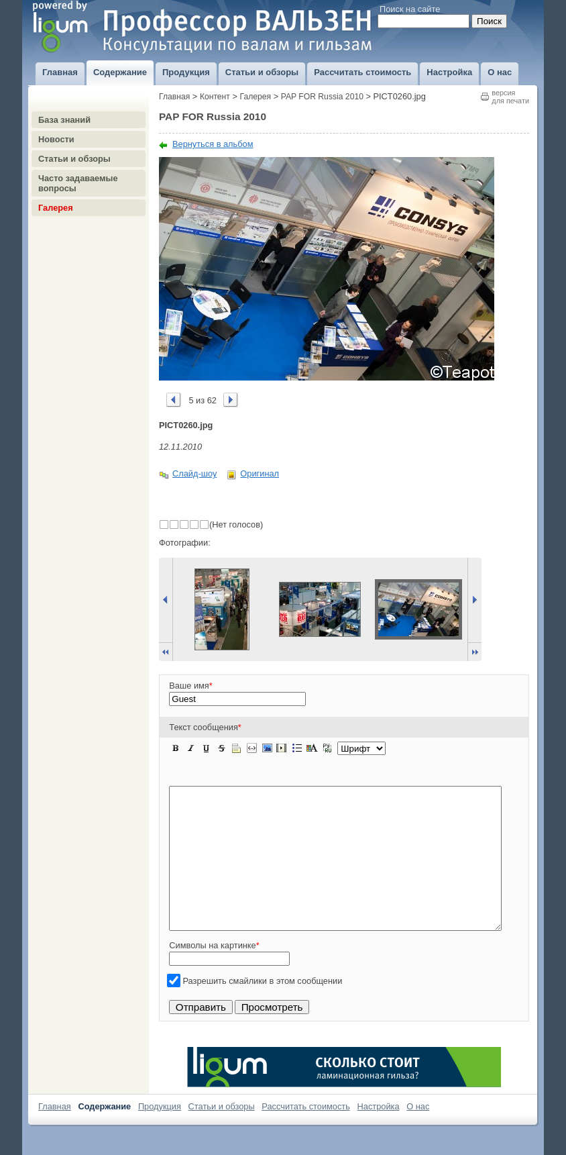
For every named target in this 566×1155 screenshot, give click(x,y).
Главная (174, 96)
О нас (417, 1134)
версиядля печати (510, 97)
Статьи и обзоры (74, 159)
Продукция (159, 1134)
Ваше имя (190, 686)
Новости (56, 139)
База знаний (64, 120)
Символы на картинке (214, 973)
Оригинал (259, 473)
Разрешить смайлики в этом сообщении (263, 1009)
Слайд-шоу (194, 473)
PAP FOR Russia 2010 (322, 96)
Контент (215, 96)
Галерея (55, 208)
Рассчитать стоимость (306, 1134)
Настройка (378, 1134)
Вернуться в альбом (212, 144)
